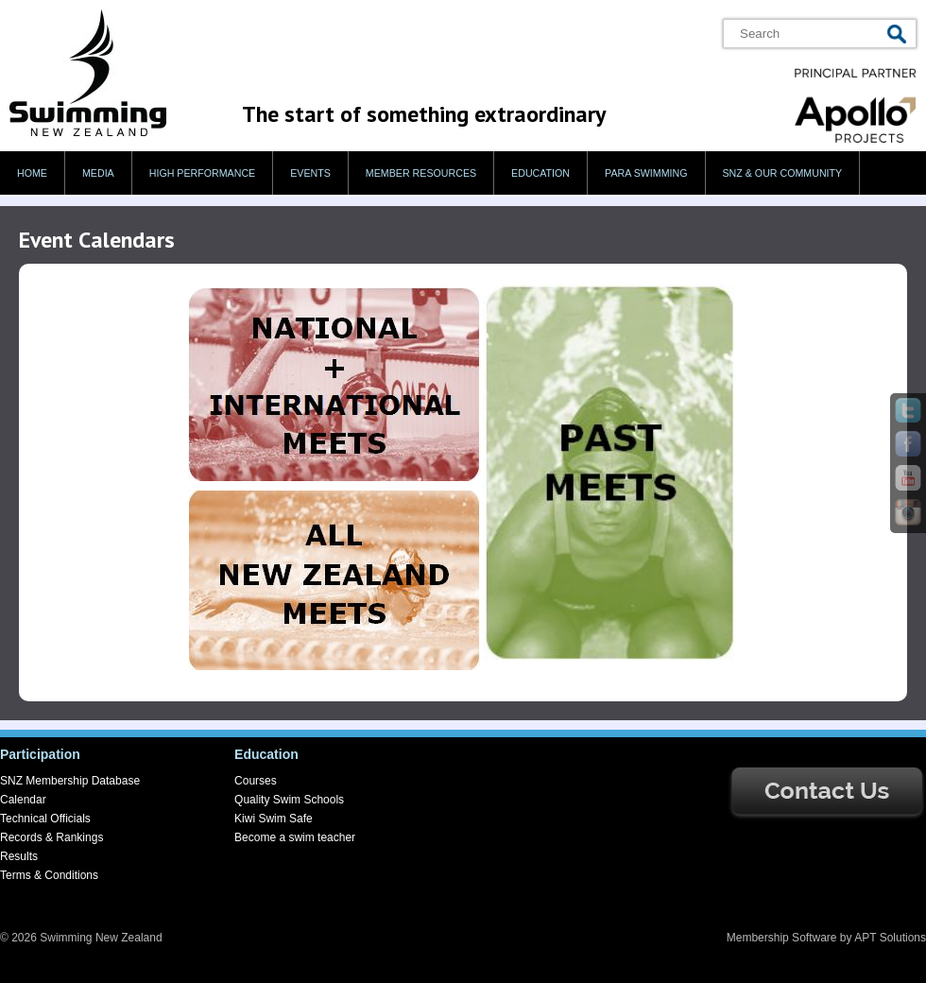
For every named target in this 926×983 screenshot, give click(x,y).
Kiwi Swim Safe (273, 818)
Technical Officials (45, 818)
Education (540, 173)
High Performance (202, 173)
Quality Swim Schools (289, 799)
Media (98, 173)
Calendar (23, 799)
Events (310, 173)
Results (19, 856)
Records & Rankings (51, 837)
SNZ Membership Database (70, 780)
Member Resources (421, 173)
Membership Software (782, 937)
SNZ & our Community (783, 173)
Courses (255, 780)
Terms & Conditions (49, 875)
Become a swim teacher (294, 837)
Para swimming (646, 173)
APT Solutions (890, 937)
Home (32, 173)
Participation (40, 754)
